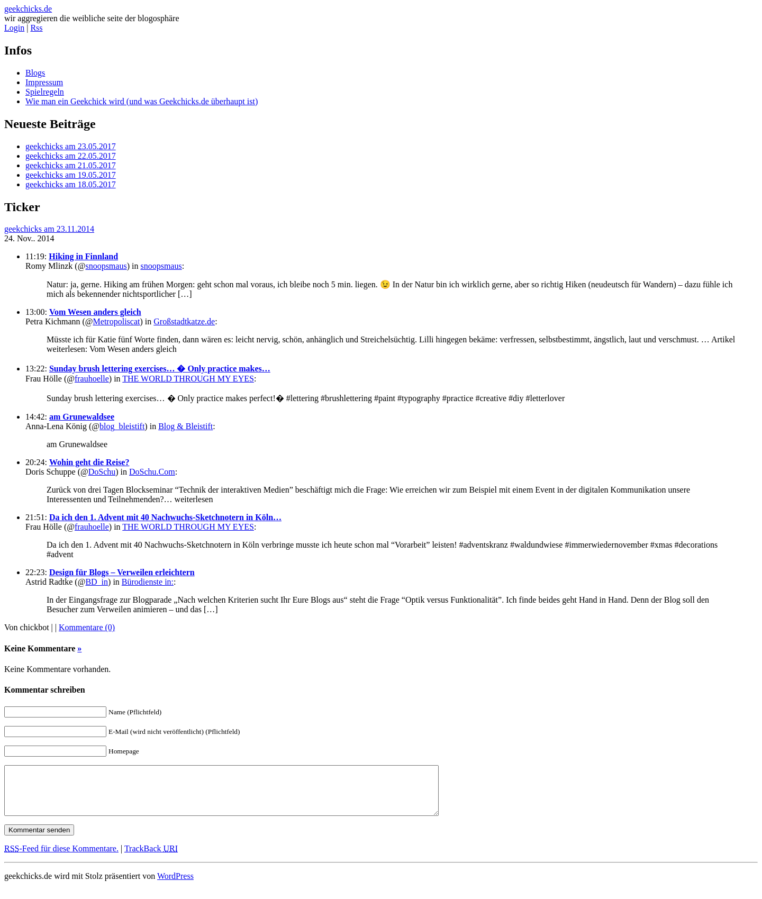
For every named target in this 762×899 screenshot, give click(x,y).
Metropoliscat (116, 321)
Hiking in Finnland (83, 256)
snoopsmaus (105, 265)
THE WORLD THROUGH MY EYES (188, 378)
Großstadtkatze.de (184, 321)
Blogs (35, 72)
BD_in (96, 581)
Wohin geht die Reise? (89, 462)
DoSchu (102, 471)
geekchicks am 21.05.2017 (70, 165)
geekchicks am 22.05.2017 (70, 155)
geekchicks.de (28, 8)
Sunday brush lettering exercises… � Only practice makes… (159, 368)
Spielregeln (44, 91)
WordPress (175, 885)
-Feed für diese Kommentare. (61, 857)
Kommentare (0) (87, 627)
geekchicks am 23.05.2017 (70, 146)
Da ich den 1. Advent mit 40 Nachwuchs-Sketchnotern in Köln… (165, 517)
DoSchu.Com (152, 471)
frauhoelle (92, 378)
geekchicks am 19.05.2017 (70, 174)
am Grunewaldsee (81, 416)
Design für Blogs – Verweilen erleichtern (122, 572)
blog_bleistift (121, 426)
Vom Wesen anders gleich (95, 311)
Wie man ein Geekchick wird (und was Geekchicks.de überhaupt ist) (141, 101)
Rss (36, 27)
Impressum (44, 82)
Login (14, 27)
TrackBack (151, 857)
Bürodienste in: (148, 581)
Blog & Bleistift (185, 426)
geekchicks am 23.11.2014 (49, 228)
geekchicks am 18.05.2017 (70, 184)
